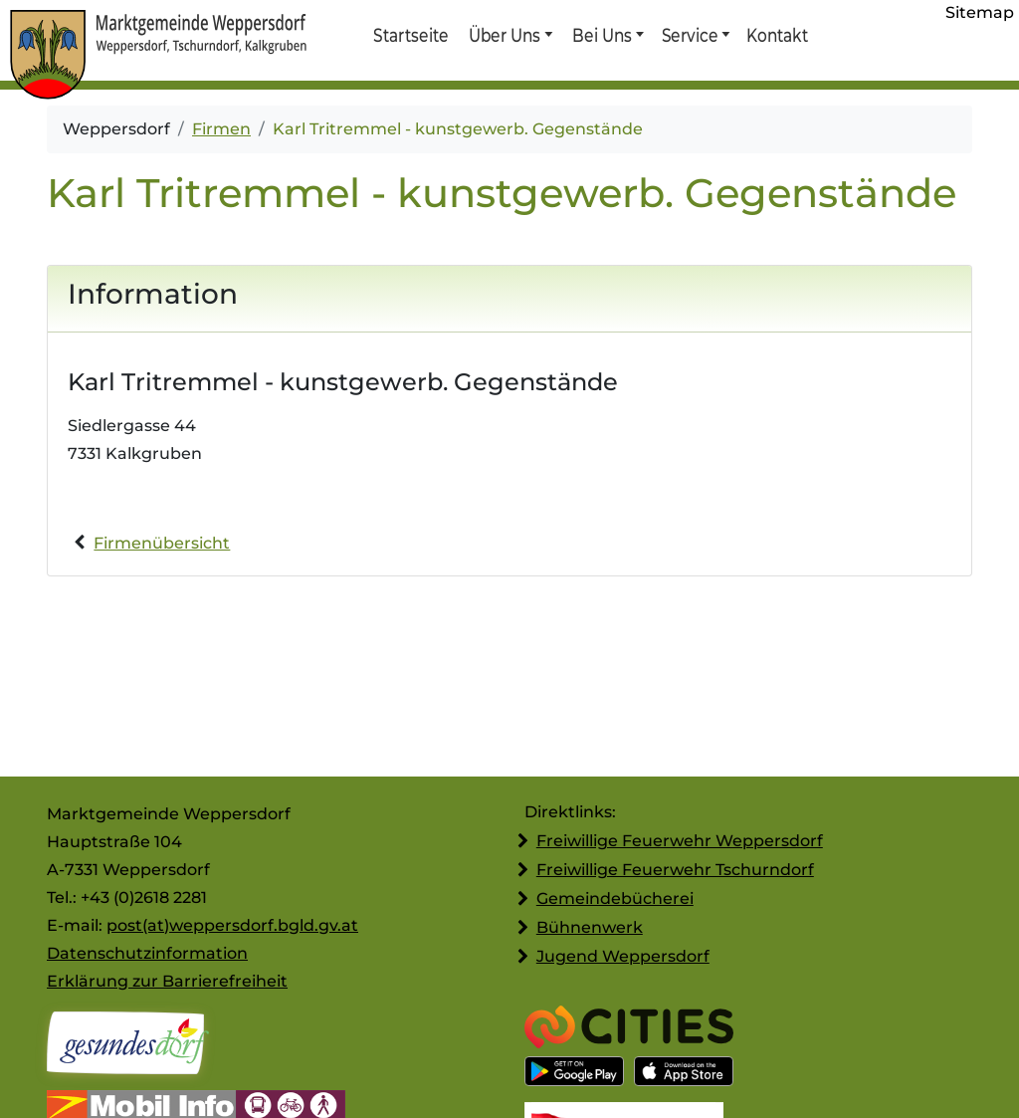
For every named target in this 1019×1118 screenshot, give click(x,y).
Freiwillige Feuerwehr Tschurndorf (675, 869)
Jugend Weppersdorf (623, 956)
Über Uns (505, 35)
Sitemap (979, 12)
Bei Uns (602, 35)
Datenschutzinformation (147, 953)
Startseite (410, 35)
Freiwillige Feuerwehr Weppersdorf (679, 840)
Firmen (221, 128)
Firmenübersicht (162, 543)
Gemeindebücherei (615, 898)
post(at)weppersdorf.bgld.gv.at (232, 925)
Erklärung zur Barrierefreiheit (167, 981)
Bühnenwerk (589, 927)
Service (689, 35)
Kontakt (776, 35)
